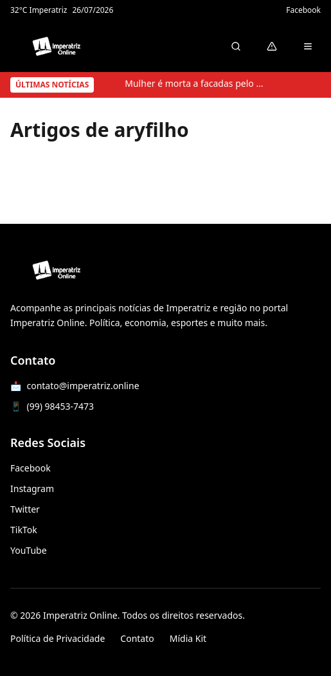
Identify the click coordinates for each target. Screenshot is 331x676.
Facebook (303, 10)
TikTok (23, 530)
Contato (137, 638)
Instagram (32, 488)
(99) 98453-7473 (60, 406)
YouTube (28, 550)
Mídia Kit (188, 638)
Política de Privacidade (57, 638)
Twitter (25, 509)
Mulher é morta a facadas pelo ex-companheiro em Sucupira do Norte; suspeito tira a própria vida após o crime (195, 83)
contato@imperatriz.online (82, 385)
